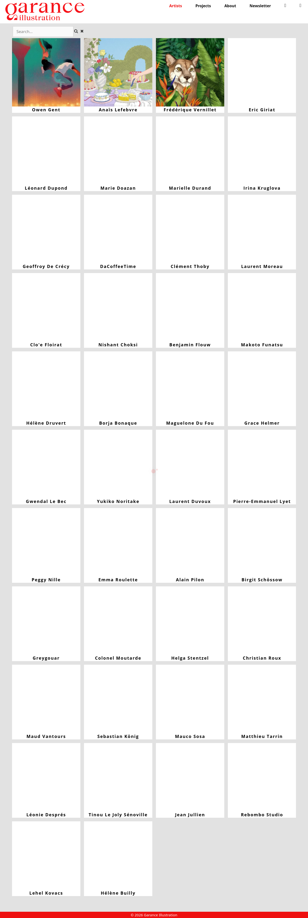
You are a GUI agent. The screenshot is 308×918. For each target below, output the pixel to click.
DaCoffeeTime (118, 229)
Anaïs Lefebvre (118, 72)
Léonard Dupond (46, 150)
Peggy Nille (46, 542)
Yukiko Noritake (118, 464)
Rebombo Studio (262, 777)
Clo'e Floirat (46, 307)
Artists (175, 5)
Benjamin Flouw (190, 307)
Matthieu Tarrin (262, 699)
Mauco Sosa (190, 699)
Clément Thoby (190, 229)
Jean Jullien (190, 777)
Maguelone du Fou (190, 385)
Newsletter (260, 5)
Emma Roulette (118, 542)
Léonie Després (46, 777)
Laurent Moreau (262, 229)
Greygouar (46, 620)
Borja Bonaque (118, 385)
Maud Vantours (46, 699)
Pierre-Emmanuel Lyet (262, 464)
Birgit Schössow (262, 542)
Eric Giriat (262, 72)
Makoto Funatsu (262, 307)
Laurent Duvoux (190, 464)
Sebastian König (118, 699)
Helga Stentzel (190, 620)
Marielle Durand (190, 150)
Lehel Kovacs (46, 855)
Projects (203, 5)
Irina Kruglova (262, 150)
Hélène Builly (118, 855)
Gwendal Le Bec (46, 464)
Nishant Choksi (118, 307)
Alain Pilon (190, 542)
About (230, 5)
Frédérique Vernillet (190, 72)
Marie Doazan (118, 150)
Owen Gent (46, 72)
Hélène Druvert (46, 385)
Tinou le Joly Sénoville (118, 777)
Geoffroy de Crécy (46, 229)
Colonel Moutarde (118, 620)
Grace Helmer (262, 385)
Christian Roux (262, 620)
